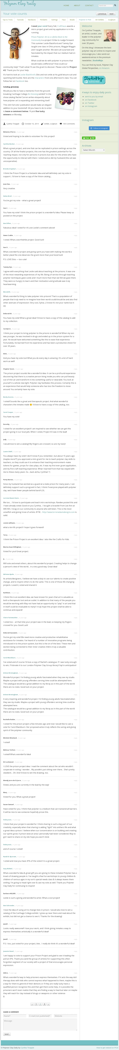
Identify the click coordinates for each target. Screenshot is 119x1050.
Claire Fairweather (10, 618)
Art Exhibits (99, 20)
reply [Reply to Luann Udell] (75, 451)
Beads (72, 20)
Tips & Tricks (8, 20)
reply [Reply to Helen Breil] (75, 196)
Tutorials (20, 20)
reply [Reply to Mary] (75, 792)
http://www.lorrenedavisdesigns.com (58, 512)
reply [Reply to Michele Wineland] (75, 738)
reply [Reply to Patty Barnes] (75, 480)
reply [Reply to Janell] (75, 924)
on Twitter (89, 103)
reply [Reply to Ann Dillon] (75, 223)
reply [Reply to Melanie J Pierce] (75, 132)
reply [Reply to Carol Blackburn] (75, 658)
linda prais (7, 820)
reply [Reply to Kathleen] (75, 593)
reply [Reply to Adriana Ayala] (75, 574)
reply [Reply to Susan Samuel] (75, 804)
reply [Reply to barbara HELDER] (75, 893)
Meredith (6, 292)
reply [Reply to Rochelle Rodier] (75, 719)
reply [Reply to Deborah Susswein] (75, 633)
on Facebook (90, 99)
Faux (64, 20)
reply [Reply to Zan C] (75, 208)
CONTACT (89, 5)
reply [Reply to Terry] (75, 535)
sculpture (53, 124)
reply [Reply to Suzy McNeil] (75, 869)
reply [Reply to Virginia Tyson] (75, 369)
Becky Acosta (8, 397)
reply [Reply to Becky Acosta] (75, 397)
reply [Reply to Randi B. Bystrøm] (75, 857)
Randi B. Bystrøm (9, 857)
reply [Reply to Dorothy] (75, 424)
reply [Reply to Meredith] (75, 292)
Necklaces (32, 20)
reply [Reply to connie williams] (75, 523)
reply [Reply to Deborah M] (75, 313)
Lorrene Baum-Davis (11, 498)
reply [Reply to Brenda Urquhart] (75, 169)
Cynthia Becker (9, 144)
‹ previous (101, 13)
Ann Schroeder (8, 906)
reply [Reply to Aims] (75, 354)
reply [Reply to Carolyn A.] (75, 329)
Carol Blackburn (9, 658)
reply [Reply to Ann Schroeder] (75, 905)
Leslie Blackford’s (28, 74)
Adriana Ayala (8, 574)
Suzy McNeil (7, 869)
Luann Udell (7, 452)
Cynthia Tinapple (11, 124)
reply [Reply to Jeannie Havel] (75, 951)
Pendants (43, 20)
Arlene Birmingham (10, 673)
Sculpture (111, 20)
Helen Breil (7, 196)
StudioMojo (98, 60)
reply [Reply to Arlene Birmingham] (75, 673)
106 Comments (67, 124)
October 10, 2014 (30, 124)
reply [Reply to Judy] (75, 439)
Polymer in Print (85, 20)
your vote (42, 26)
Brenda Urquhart (9, 169)
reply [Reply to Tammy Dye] (75, 267)
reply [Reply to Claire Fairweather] (75, 618)
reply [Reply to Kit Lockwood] (75, 762)
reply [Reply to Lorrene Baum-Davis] (75, 498)
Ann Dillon (7, 223)
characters (39, 78)
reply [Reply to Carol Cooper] (75, 412)
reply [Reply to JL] (75, 559)
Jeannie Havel (8, 951)
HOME (66, 5)
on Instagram (91, 106)
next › (111, 13)
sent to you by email (94, 96)
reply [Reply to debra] (75, 973)
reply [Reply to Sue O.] (75, 247)
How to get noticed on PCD (107, 1048)
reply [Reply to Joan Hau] (75, 184)
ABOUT (77, 5)
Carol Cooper (8, 412)
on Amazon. (104, 68)
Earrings (54, 20)
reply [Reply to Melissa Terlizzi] (75, 750)
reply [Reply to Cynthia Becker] (75, 144)
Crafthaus (61, 26)
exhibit (46, 124)
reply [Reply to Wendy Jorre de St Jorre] (75, 780)
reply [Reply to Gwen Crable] (75, 235)
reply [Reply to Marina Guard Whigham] (75, 547)
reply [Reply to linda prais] (75, 820)
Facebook (19, 81)
